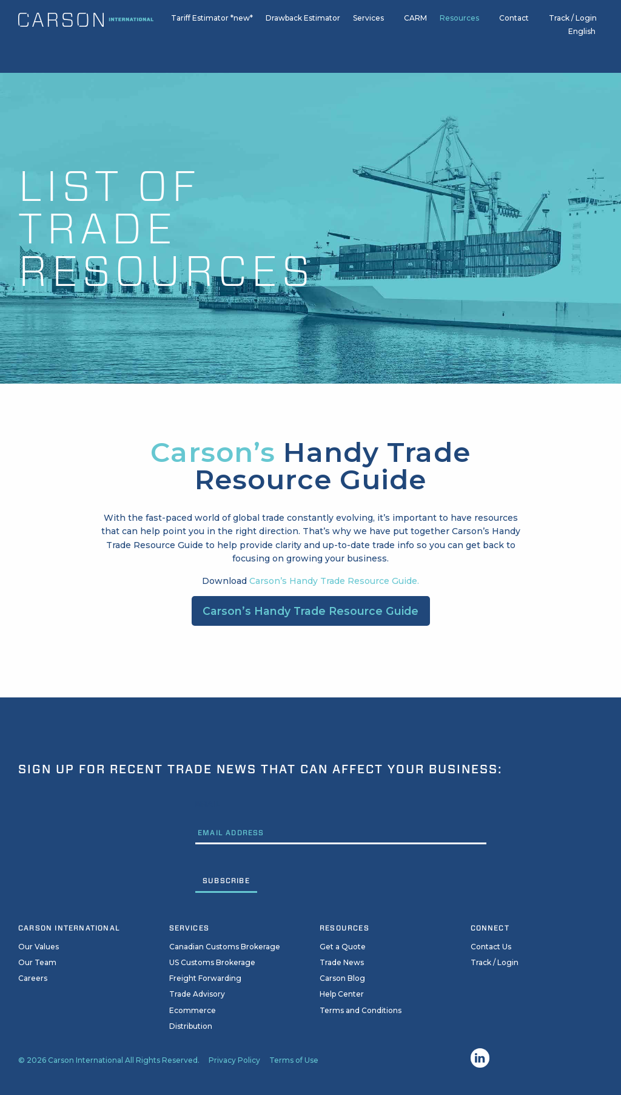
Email (208, 804)
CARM (415, 23)
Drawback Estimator (303, 23)
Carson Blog (342, 978)
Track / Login (573, 23)
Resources (459, 23)
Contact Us (491, 946)
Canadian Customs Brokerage (224, 946)
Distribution (190, 1026)
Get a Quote (343, 946)
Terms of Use (293, 1060)
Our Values (38, 946)
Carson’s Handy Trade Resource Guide (310, 611)
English (582, 37)
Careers (32, 978)
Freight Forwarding (205, 978)
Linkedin (480, 1058)
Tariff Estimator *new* (212, 23)
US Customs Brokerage (212, 962)
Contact (514, 23)
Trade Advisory (197, 993)
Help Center (342, 993)
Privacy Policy (234, 1060)
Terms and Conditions (360, 1010)
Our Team (37, 962)
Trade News (342, 962)
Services (368, 23)
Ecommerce (192, 1010)
